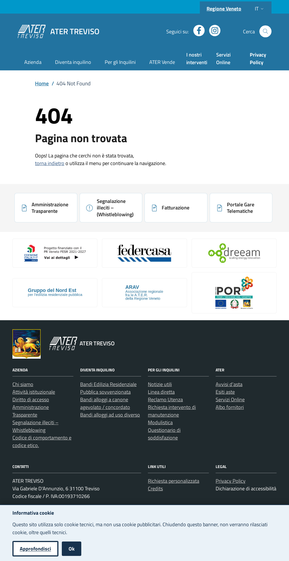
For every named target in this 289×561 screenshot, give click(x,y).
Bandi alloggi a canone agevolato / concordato (105, 403)
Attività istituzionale (33, 392)
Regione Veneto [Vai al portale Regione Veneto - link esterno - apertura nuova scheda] (224, 8)
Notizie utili (160, 384)
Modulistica (160, 422)
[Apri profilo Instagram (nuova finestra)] (212, 30)
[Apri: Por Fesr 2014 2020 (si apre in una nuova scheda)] (234, 292)
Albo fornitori (230, 407)
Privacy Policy (231, 481)
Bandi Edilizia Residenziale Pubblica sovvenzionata (108, 388)
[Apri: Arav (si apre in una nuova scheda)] (144, 292)
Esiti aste (225, 392)
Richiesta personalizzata (173, 481)
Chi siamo (22, 384)
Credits (155, 488)
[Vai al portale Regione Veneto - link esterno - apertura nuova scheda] (26, 344)
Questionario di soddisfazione (164, 433)
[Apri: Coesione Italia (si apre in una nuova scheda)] (54, 253)
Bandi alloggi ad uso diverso (110, 415)
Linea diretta (161, 392)
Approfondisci (35, 549)
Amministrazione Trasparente (30, 411)
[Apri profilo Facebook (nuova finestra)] (197, 30)
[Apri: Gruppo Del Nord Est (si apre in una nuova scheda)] (54, 292)
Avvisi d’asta (229, 384)
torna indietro (49, 163)
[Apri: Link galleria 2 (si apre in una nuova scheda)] (144, 253)
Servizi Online (223, 58)
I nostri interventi (196, 58)
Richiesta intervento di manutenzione (172, 411)
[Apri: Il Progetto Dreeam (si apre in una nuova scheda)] (234, 253)
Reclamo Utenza (165, 399)
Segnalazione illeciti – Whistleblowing (35, 426)
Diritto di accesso (30, 399)
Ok (72, 549)
